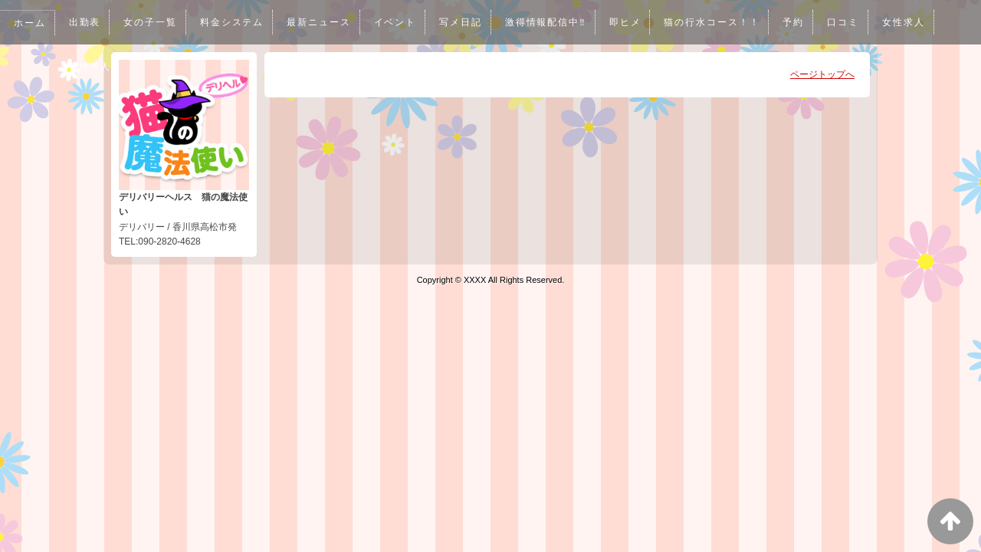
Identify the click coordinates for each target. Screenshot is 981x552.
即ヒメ (632, 22)
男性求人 (90, 66)
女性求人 (913, 22)
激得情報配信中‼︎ (551, 22)
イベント (399, 22)
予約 (802, 22)
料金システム (234, 22)
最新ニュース (322, 22)
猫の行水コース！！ (720, 22)
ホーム (30, 23)
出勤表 (85, 22)
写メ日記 (465, 22)
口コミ (852, 22)
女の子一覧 (152, 22)
